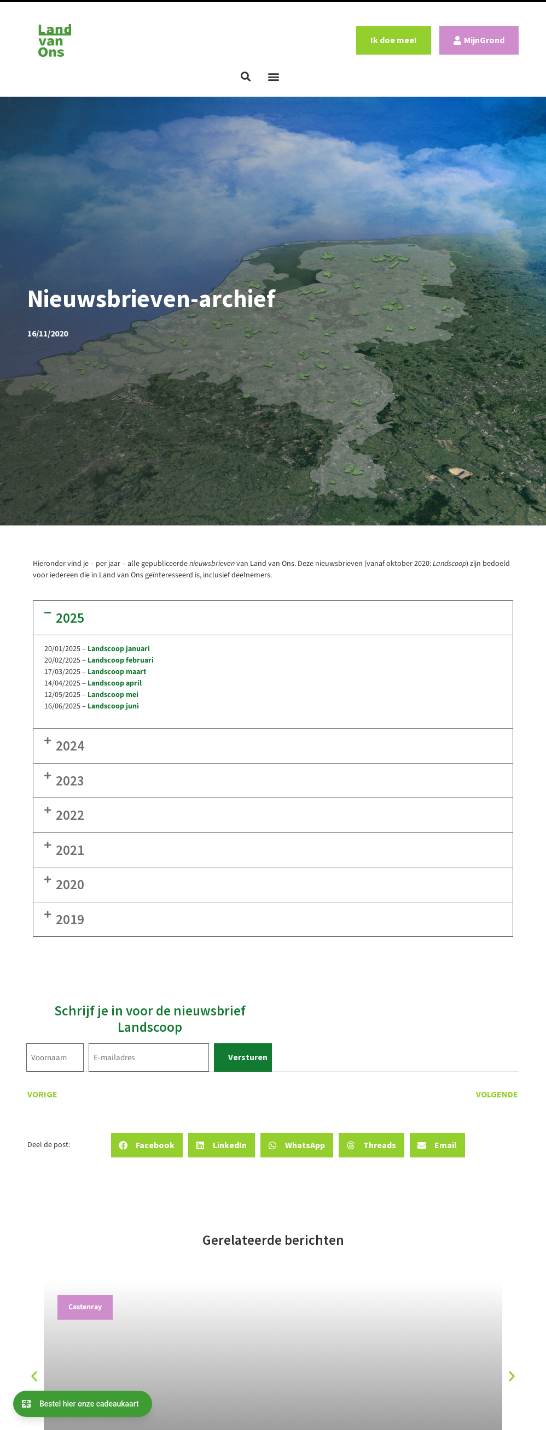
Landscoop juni (113, 706)
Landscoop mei (113, 694)
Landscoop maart (117, 671)
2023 (70, 780)
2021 (70, 850)
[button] (245, 76)
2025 (70, 618)
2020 (70, 884)
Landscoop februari (121, 660)
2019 (70, 919)
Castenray (85, 1307)
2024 (70, 745)
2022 (70, 815)
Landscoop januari (119, 648)
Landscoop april (115, 683)
